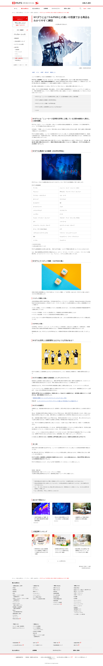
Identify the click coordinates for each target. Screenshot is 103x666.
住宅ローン (35, 587)
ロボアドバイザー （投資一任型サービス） (18, 604)
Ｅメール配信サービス (37, 645)
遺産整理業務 (56, 593)
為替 (42, 72)
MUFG (17, 3)
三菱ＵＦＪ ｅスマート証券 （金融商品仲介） (38, 636)
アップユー (27, 12)
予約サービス (16, 624)
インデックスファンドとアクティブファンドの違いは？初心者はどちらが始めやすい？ (57, 401)
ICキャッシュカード (78, 605)
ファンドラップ (16, 601)
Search (80, 8)
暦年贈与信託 (56, 596)
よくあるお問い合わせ (18, 645)
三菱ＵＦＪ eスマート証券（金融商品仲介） (18, 596)
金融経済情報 (77, 642)
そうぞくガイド (57, 604)
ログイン (20, 18)
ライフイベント (18, 56)
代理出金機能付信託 (57, 598)
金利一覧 (35, 642)
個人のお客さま (24, 8)
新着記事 (16, 38)
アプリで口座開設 (36, 626)
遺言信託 (55, 591)
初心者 (46, 72)
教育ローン (35, 591)
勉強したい (53, 72)
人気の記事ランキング (19, 41)
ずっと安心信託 (56, 595)
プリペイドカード (77, 602)
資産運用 (17, 49)
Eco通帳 (75, 596)
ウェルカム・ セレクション (15, 616)
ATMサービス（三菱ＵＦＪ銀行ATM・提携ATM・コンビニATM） (82, 590)
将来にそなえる (57, 585)
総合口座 (35, 633)
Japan (84, 8)
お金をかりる (36, 585)
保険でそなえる (56, 587)
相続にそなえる (56, 589)
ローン (16, 53)
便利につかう (77, 585)
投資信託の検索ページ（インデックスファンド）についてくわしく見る (49, 398)
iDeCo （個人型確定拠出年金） (18, 611)
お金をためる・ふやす (17, 585)
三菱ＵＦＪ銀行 (86, 3)
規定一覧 (76, 645)
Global (89, 8)
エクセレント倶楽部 (57, 602)
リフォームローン (36, 595)
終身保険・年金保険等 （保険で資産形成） (17, 607)
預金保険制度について (58, 645)
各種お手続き (76, 587)
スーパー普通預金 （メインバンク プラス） (38, 629)
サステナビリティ (56, 8)
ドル (38, 72)
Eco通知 (75, 598)
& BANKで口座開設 (37, 631)
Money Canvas (17, 618)
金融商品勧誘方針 (19, 657)
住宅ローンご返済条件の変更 (39, 598)
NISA (14, 593)
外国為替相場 (16, 642)
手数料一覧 (56, 642)
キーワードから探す (19, 44)
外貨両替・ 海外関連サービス (77, 608)
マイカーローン (36, 593)
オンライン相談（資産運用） (19, 626)
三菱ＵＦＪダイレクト (78, 593)
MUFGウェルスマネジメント (19, 628)
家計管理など (18, 60)
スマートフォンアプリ (78, 603)
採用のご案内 (67, 8)
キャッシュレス (18, 51)
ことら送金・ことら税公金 (79, 614)
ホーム (15, 8)
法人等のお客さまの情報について (64, 657)
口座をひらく (36, 624)
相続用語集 (55, 600)
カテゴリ (16, 47)
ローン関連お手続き (37, 596)
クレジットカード (77, 600)
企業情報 (46, 8)
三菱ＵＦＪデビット (78, 594)
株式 (34, 72)
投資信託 (14, 591)
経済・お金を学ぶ (34, 12)
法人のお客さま (36, 8)
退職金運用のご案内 (17, 613)
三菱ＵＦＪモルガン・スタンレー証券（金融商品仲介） (20, 599)
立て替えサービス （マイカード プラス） (78, 611)
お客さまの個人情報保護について (48, 657)
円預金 (14, 587)
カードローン (36, 589)
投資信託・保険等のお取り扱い (32, 657)
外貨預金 (14, 589)
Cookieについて (52, 658)
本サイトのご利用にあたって (81, 657)
